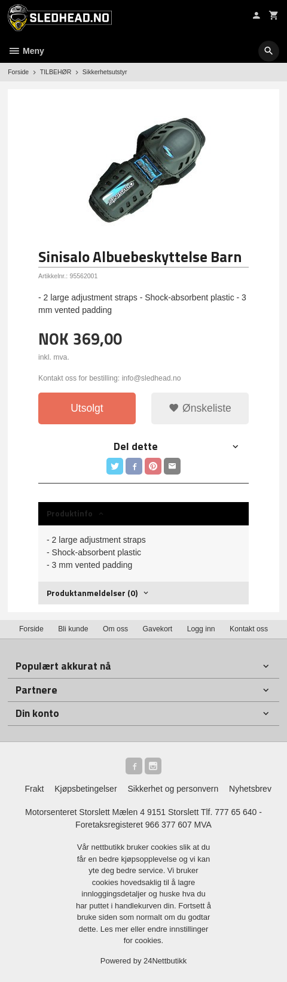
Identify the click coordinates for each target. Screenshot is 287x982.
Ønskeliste (200, 408)
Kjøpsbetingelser (85, 788)
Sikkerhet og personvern (172, 788)
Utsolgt (87, 408)
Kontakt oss (249, 629)
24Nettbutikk (165, 960)
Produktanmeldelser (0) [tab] (92, 592)
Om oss (115, 629)
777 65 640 (236, 812)
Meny (26, 51)
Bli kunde (73, 629)
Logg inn (201, 629)
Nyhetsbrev (250, 788)
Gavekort (158, 629)
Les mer (115, 929)
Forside (18, 71)
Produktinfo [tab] (70, 513)
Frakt (34, 788)
